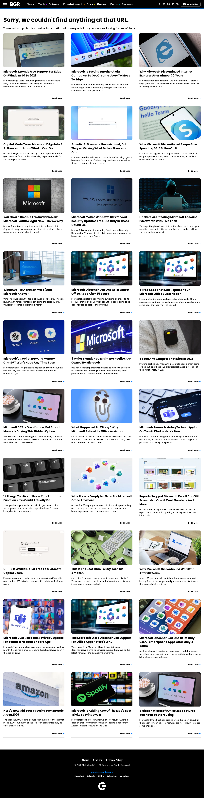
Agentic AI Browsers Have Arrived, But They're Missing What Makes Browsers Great (98, 148)
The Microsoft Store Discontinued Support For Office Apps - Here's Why (101, 640)
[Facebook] (159, 4)
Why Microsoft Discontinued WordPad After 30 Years (167, 571)
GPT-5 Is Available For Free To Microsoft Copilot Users (32, 571)
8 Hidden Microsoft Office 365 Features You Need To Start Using (167, 713)
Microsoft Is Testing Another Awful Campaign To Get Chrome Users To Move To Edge (100, 75)
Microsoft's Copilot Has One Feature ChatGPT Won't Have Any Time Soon (29, 360)
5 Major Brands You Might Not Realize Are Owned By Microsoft (101, 360)
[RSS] (177, 4)
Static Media (88, 765)
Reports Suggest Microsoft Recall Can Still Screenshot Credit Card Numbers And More (169, 500)
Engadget (79, 776)
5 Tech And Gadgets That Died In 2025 (166, 359)
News (30, 4)
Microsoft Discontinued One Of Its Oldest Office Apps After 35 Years (100, 292)
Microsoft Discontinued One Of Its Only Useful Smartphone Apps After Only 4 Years (167, 642)
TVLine (101, 776)
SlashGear (124, 776)
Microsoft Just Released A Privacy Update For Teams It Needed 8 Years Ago (33, 640)
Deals (114, 4)
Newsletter (190, 4)
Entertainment (72, 4)
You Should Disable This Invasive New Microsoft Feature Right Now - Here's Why (33, 219)
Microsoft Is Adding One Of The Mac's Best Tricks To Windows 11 (101, 712)
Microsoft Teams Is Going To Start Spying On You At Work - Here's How (168, 429)
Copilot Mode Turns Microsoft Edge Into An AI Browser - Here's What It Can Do (33, 146)
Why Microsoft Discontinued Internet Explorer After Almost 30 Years (165, 73)
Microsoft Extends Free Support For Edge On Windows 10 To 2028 (32, 73)
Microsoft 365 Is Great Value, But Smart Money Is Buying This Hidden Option (31, 429)
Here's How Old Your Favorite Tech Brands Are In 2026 (33, 712)
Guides (101, 4)
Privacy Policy (114, 760)
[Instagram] (168, 4)
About (85, 760)
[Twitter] (164, 4)
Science (54, 4)
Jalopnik (91, 776)
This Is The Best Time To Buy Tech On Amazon (97, 571)
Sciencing (112, 776)
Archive (97, 760)
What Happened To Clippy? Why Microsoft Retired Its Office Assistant (97, 429)
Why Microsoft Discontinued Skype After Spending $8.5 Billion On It (168, 146)
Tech (41, 4)
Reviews (127, 4)
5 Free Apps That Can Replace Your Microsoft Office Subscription (164, 292)
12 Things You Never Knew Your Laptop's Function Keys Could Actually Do (32, 498)
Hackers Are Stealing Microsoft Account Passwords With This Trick (168, 219)
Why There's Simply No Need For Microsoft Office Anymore (101, 498)
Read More (57, 98)
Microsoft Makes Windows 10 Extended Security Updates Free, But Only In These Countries (100, 221)
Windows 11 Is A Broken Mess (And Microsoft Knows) (27, 292)
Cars (90, 4)
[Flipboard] (173, 4)
